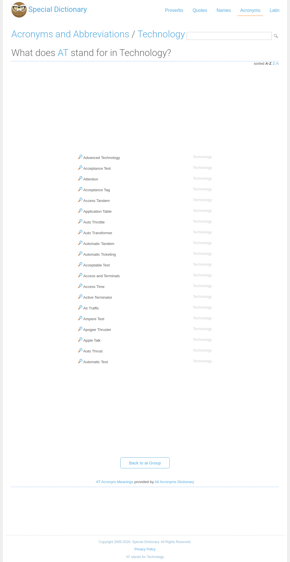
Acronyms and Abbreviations (70, 34)
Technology (161, 34)
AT (63, 52)
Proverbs (174, 10)
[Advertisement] (145, 106)
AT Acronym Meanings (114, 482)
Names (223, 10)
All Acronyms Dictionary (174, 482)
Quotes (200, 10)
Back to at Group (145, 462)
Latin (275, 10)
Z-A (276, 63)
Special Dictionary (57, 9)
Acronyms (250, 10)
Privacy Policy (145, 549)
